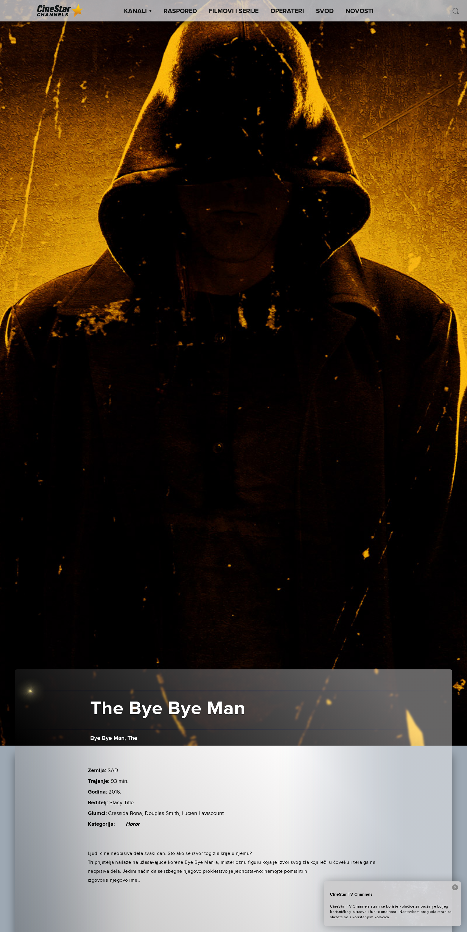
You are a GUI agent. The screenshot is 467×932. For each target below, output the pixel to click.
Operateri (287, 11)
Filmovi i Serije (234, 11)
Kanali (138, 11)
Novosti (359, 11)
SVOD (325, 11)
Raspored (180, 11)
